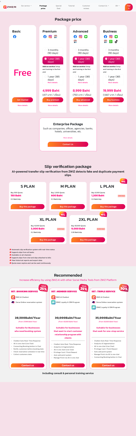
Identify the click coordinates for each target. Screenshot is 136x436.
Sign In (129, 7)
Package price (43, 7)
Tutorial (71, 5)
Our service (25, 5)
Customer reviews (86, 7)
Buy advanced (83, 99)
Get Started (22, 99)
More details (23, 105)
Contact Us (103, 5)
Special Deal (59, 7)
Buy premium (53, 99)
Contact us (28, 365)
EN (117, 5)
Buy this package (28, 206)
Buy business (113, 99)
